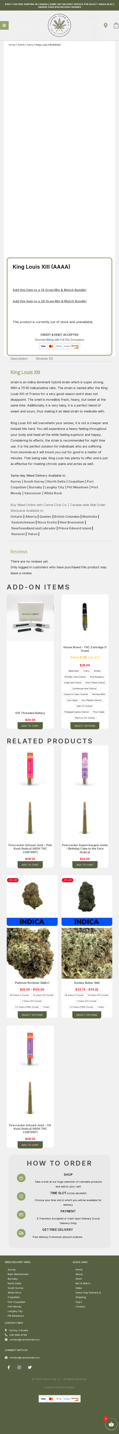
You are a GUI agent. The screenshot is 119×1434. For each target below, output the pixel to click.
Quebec (45, 516)
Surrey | (17, 481)
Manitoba (89, 516)
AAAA (21, 44)
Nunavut (18, 534)
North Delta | (57, 481)
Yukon (32, 534)
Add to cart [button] (30, 725)
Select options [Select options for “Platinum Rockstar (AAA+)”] (32, 1014)
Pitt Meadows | (78, 487)
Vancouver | (33, 493)
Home (12, 44)
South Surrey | (35, 481)
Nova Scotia (47, 522)
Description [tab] (19, 358)
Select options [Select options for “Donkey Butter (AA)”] (86, 1014)
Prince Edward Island (75, 528)
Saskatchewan (23, 522)
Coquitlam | (76, 481)
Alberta (31, 516)
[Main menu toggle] (4, 25)
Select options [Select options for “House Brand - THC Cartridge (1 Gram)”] (84, 725)
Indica (30, 44)
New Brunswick (72, 522)
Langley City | (55, 487)
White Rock (53, 493)
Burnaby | (36, 487)
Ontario (16, 516)
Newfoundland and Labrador (33, 528)
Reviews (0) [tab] (44, 358)
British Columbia (67, 516)
